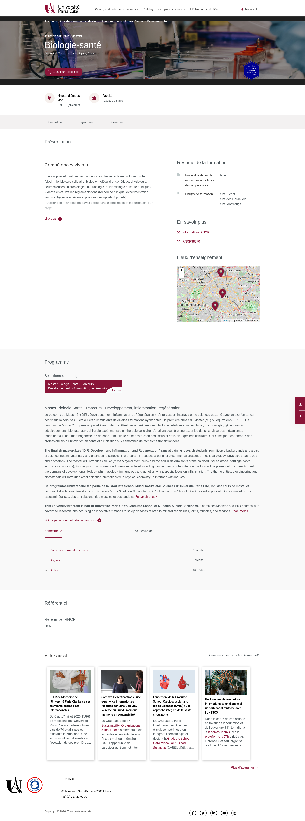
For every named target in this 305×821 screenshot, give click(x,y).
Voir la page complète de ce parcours (70, 520)
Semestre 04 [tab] (143, 531)
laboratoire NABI (219, 732)
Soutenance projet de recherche (70, 550)
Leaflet (225, 320)
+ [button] (182, 270)
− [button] (182, 275)
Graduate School (171, 743)
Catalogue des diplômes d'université (117, 9)
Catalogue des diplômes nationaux (164, 9)
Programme (84, 122)
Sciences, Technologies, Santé (122, 21)
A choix (55, 570)
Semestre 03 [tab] (53, 531)
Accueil (50, 21)
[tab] (83, 388)
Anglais (55, 560)
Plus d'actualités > (244, 767)
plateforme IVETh (217, 736)
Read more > (240, 511)
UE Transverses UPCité (204, 9)
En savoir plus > (146, 496)
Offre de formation (71, 21)
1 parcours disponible (63, 72)
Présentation (53, 122)
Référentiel (115, 122)
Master (92, 21)
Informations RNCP (193, 232)
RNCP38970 (188, 241)
